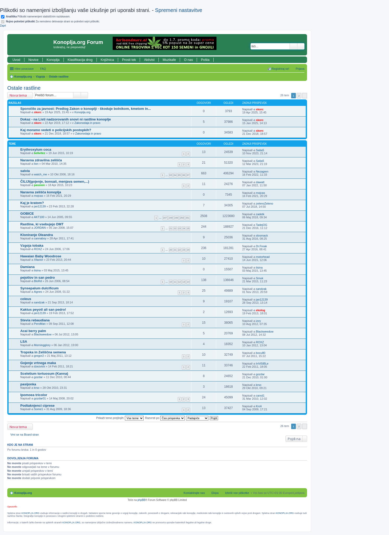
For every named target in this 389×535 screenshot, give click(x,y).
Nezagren (262, 171)
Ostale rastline (59, 76)
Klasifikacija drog (80, 60)
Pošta (205, 60)
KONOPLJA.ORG (30, 513)
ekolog (260, 310)
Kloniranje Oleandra (36, 235)
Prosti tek (129, 60)
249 (176, 217)
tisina (37, 270)
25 (188, 228)
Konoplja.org (23, 76)
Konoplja (53, 60)
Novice (33, 60)
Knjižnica (107, 60)
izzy (258, 320)
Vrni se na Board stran (24, 434)
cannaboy (40, 238)
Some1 (38, 409)
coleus (25, 299)
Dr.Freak (261, 246)
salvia (25, 171)
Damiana (27, 267)
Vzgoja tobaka (31, 245)
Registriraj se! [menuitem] (280, 68)
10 (170, 282)
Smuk (259, 278)
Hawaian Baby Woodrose (40, 256)
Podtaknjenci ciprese (37, 405)
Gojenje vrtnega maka (38, 363)
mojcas (38, 195)
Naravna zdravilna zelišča (41, 160)
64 (175, 175)
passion (39, 185)
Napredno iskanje (300, 46)
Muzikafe (169, 60)
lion (36, 163)
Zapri (3, 25)
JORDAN (40, 227)
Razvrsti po (165, 417)
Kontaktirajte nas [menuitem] (194, 492)
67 (188, 175)
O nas (188, 60)
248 (171, 217)
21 (170, 228)
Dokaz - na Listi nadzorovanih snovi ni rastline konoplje (65, 119)
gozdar (38, 377)
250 (182, 217)
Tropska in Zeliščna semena (43, 352)
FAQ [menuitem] (43, 68)
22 (175, 228)
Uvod (16, 60)
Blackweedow (43, 334)
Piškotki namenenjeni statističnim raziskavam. (38, 16)
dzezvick (39, 366)
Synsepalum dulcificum (39, 288)
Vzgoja (40, 76)
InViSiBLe (262, 363)
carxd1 (260, 395)
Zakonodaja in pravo (87, 122)
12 (179, 282)
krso (37, 387)
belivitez (39, 153)
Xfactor (38, 259)
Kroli (259, 406)
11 (175, 282)
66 (183, 175)
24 (183, 228)
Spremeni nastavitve (178, 10)
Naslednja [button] (304, 95)
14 (188, 282)
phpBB (141, 500)
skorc (38, 112)
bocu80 (260, 352)
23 (179, 228)
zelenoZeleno (264, 203)
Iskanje (293, 46)
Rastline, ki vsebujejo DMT (41, 224)
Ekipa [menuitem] (215, 492)
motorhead (263, 256)
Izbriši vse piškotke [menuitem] (237, 492)
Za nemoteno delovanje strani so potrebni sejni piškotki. (53, 21)
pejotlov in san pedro (37, 277)
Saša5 (260, 150)
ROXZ (38, 249)
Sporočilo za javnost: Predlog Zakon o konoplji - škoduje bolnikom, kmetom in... (85, 109)
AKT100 (39, 217)
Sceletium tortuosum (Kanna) (44, 373)
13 (183, 282)
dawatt (260, 182)
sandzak (261, 288)
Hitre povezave (24, 68)
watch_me (40, 174)
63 (170, 175)
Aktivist (149, 60)
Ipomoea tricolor (33, 395)
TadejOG (261, 224)
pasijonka (28, 384)
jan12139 (40, 206)
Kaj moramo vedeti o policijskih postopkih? (55, 130)
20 (170, 250)
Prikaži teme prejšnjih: (120, 417)
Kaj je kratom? (32, 203)
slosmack (262, 235)
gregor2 (39, 355)
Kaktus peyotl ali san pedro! (43, 309)
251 (187, 217)
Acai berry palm (33, 331)
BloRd (38, 281)
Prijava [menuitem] (300, 68)
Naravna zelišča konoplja (40, 192)
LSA (23, 341)
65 (179, 175)
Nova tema (18, 95)
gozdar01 (40, 398)
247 (165, 217)
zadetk (260, 214)
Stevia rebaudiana (35, 320)
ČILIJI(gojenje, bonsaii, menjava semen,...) (54, 181)
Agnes (38, 291)
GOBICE (27, 213)
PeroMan (40, 323)
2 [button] (299, 95)
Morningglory (42, 345)
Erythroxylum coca (35, 149)
